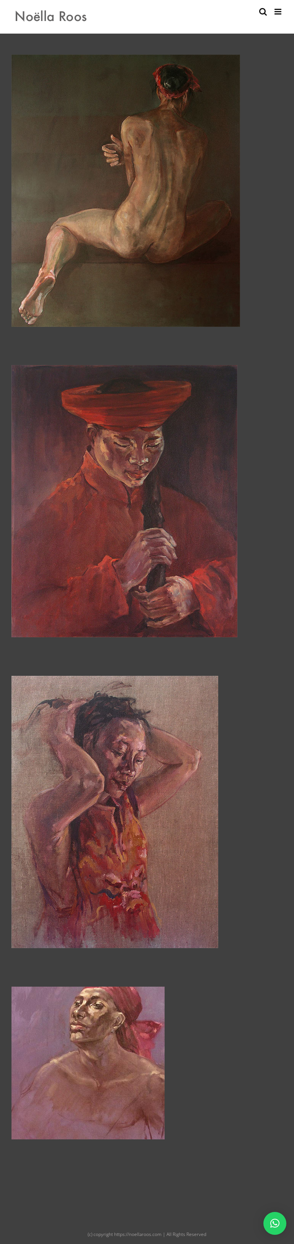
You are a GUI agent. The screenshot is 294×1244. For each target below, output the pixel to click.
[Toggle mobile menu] (278, 12)
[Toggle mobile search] (263, 12)
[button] (274, 1223)
